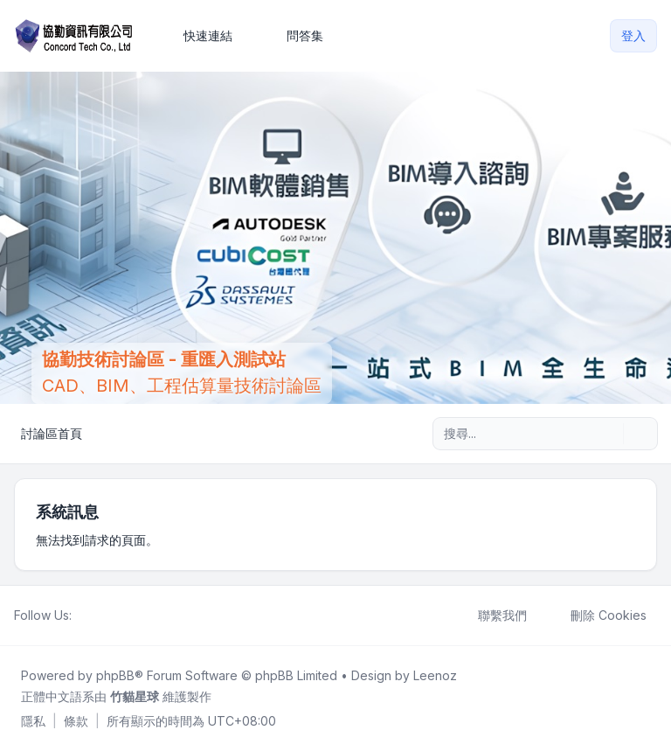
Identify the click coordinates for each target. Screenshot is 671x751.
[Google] (124, 615)
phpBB (115, 675)
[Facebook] (82, 615)
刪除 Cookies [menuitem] (597, 615)
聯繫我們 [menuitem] (491, 615)
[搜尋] (608, 434)
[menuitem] (200, 36)
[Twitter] (96, 615)
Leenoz (435, 675)
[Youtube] (110, 615)
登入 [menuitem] (633, 35)
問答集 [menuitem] (293, 36)
